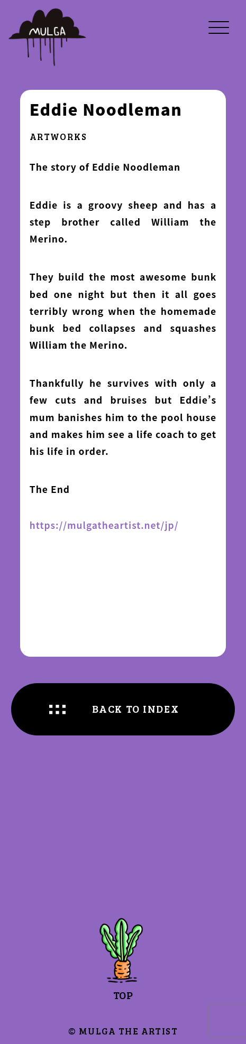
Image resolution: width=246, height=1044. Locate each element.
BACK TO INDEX (135, 709)
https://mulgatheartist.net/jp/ (104, 525)
